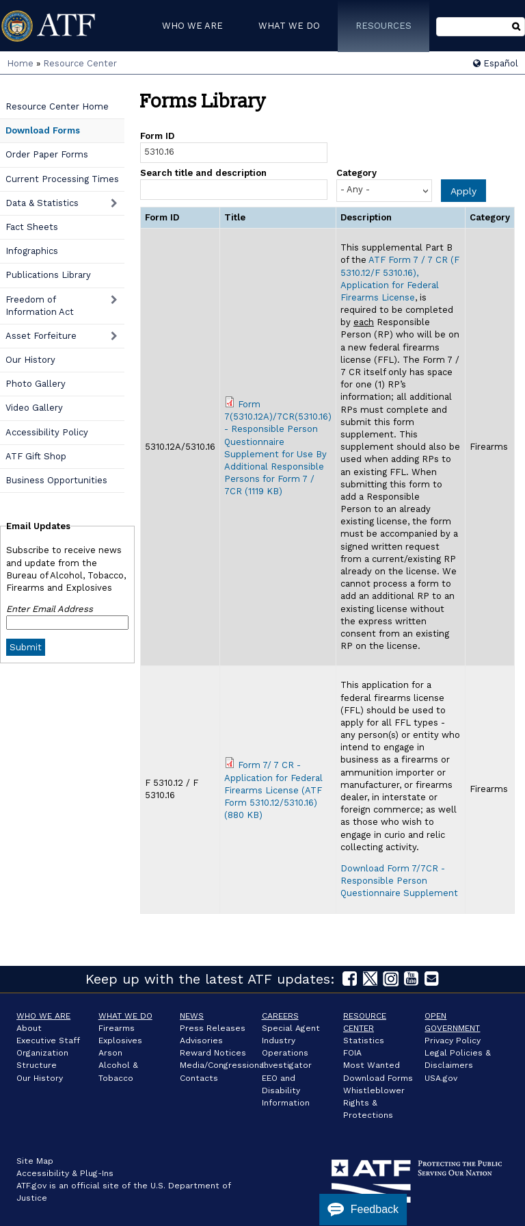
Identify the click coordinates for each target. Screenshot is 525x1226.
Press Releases (212, 1028)
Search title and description (203, 173)
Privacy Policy (453, 1040)
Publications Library (48, 275)
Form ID (157, 136)
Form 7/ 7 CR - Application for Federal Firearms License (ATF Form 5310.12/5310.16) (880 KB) (273, 790)
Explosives (120, 1040)
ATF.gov (31, 1185)
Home (20, 63)
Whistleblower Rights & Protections (374, 1103)
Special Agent (291, 1028)
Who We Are (43, 1016)
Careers (280, 1016)
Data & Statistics (42, 203)
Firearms (116, 1028)
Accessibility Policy (46, 432)
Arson (110, 1053)
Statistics (363, 1040)
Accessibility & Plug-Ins (64, 1173)
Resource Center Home (57, 106)
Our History (30, 360)
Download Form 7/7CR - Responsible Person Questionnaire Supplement (399, 880)
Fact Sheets (31, 227)
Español (495, 63)
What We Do (125, 1016)
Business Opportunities (56, 480)
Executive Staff (48, 1040)
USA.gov (441, 1078)
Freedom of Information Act (39, 305)
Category (356, 173)
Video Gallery (34, 408)
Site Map (34, 1161)
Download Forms (42, 130)
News (192, 1016)
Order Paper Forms (46, 154)
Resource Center (80, 63)
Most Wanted (371, 1065)
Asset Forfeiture (41, 336)
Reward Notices (213, 1053)
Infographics (31, 251)
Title (234, 217)
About (29, 1028)
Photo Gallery (35, 384)
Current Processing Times (62, 179)
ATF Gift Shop (35, 456)
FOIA (352, 1053)
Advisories (201, 1040)
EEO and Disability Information (286, 1090)
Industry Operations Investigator (287, 1053)
